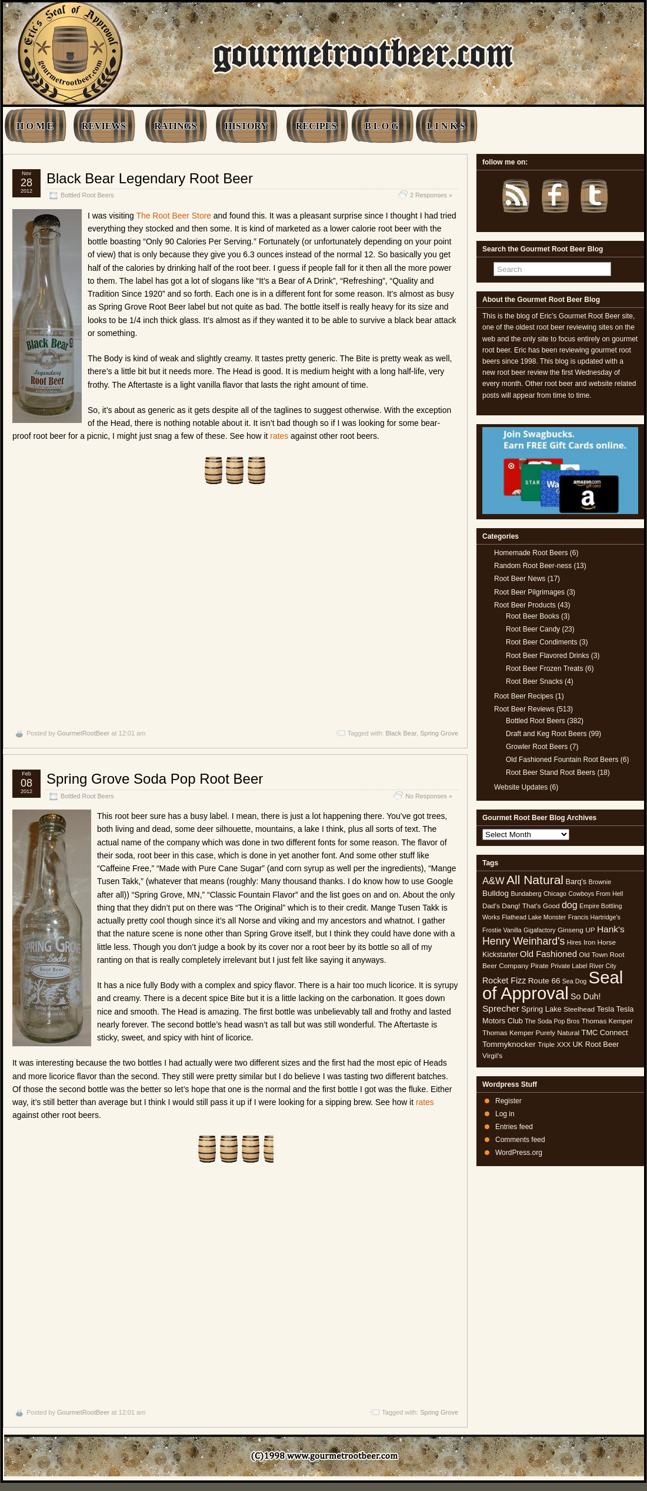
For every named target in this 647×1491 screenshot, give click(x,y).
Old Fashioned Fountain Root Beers (562, 759)
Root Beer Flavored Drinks (547, 656)
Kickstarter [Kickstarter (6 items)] (500, 954)
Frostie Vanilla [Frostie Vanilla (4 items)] (502, 929)
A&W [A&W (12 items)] (493, 880)
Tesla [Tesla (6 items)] (605, 1009)
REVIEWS (104, 126)
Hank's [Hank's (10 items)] (611, 929)
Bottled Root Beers (87, 195)
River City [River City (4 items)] (602, 965)
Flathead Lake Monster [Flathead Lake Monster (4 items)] (534, 917)
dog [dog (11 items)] (570, 904)
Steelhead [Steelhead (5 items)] (579, 1009)
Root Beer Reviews (524, 709)
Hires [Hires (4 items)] (574, 942)
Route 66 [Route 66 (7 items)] (544, 980)
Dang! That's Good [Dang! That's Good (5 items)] (530, 906)
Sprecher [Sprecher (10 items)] (500, 1008)
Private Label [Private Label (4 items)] (569, 965)
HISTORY (246, 126)
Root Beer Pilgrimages (529, 592)
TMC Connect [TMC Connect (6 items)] (605, 1032)
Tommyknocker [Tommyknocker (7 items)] (509, 1044)
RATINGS (175, 126)
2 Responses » (431, 195)
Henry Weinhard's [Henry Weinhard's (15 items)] (523, 941)
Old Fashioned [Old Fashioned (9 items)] (548, 954)
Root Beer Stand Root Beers (550, 772)
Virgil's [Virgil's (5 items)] (492, 1056)
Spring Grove (439, 733)
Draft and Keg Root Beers (546, 734)
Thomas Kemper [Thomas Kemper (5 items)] (607, 1021)
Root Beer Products (525, 605)
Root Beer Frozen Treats (544, 668)
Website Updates (521, 787)
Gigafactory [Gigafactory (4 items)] (539, 929)
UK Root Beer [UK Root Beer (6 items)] (595, 1044)
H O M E (35, 126)
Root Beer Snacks (534, 681)
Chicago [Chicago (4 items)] (554, 893)
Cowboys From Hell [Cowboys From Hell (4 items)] (595, 893)
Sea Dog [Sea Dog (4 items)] (574, 981)
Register (508, 1101)
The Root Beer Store (173, 215)
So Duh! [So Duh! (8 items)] (586, 996)
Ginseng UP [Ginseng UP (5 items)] (576, 930)
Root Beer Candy (533, 629)
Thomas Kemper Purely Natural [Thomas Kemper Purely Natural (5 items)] (530, 1033)
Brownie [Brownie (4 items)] (600, 881)
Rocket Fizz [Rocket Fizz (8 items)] (504, 980)
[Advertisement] (235, 607)
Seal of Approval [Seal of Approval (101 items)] (552, 985)
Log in (505, 1114)
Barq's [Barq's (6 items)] (575, 881)
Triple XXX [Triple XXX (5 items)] (554, 1044)
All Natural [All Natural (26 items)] (534, 879)
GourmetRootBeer (83, 733)
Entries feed (514, 1127)
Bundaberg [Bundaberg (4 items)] (526, 893)
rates (279, 436)
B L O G (381, 126)
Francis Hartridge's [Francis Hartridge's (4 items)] (594, 917)
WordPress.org (518, 1153)
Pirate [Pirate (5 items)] (540, 966)
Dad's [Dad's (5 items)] (491, 906)
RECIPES (316, 126)
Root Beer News (519, 579)
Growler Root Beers (537, 747)
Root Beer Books (532, 616)
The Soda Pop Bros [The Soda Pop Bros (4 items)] (552, 1021)
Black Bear (400, 733)
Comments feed (520, 1140)
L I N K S (446, 126)
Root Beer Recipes (523, 696)
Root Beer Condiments (541, 642)
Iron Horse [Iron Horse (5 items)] (599, 942)
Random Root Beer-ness (533, 566)
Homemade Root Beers (531, 553)
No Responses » (428, 796)
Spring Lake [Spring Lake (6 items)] (541, 1009)
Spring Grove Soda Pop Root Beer (154, 779)
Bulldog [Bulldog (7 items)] (495, 893)
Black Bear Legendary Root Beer (149, 178)
